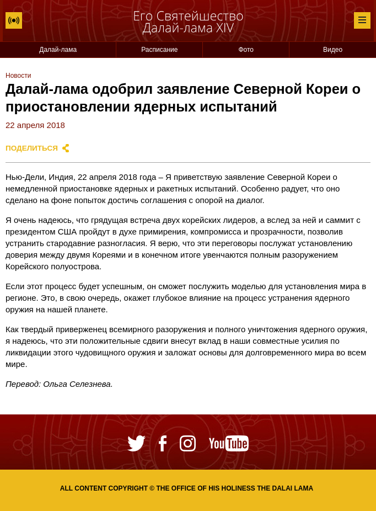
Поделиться (32, 148)
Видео (332, 50)
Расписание (159, 50)
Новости (18, 75)
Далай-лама (58, 50)
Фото (246, 50)
